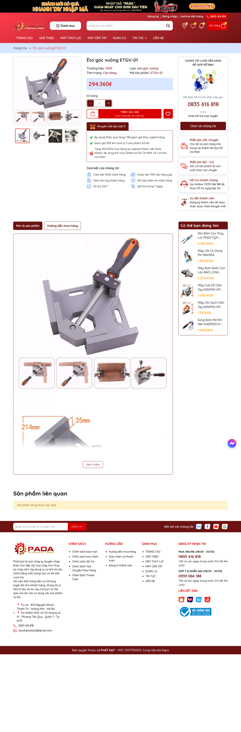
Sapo (165, 650)
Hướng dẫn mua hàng (122, 551)
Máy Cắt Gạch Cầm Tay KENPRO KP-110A (211, 305)
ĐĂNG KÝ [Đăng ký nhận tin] (77, 526)
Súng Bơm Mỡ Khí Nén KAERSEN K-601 (210, 322)
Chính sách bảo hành (85, 556)
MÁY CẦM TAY (97, 38)
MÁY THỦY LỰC (71, 38)
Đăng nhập (169, 16)
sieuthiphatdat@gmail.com (35, 630)
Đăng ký (153, 16)
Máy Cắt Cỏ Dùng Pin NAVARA (210, 253)
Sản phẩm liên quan (40, 493)
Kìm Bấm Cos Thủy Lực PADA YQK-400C (210, 235)
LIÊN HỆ (158, 38)
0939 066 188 (189, 576)
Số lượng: (92, 96)
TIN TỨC (138, 38)
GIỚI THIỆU (46, 38)
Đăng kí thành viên (120, 565)
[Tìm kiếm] (168, 25)
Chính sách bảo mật (84, 551)
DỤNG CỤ (119, 38)
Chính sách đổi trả (83, 561)
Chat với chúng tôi (203, 126)
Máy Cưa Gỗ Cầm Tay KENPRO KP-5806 (210, 287)
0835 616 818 (216, 16)
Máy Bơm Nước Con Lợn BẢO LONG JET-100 (211, 270)
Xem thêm (93, 464)
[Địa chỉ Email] (49, 526)
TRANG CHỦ (24, 38)
